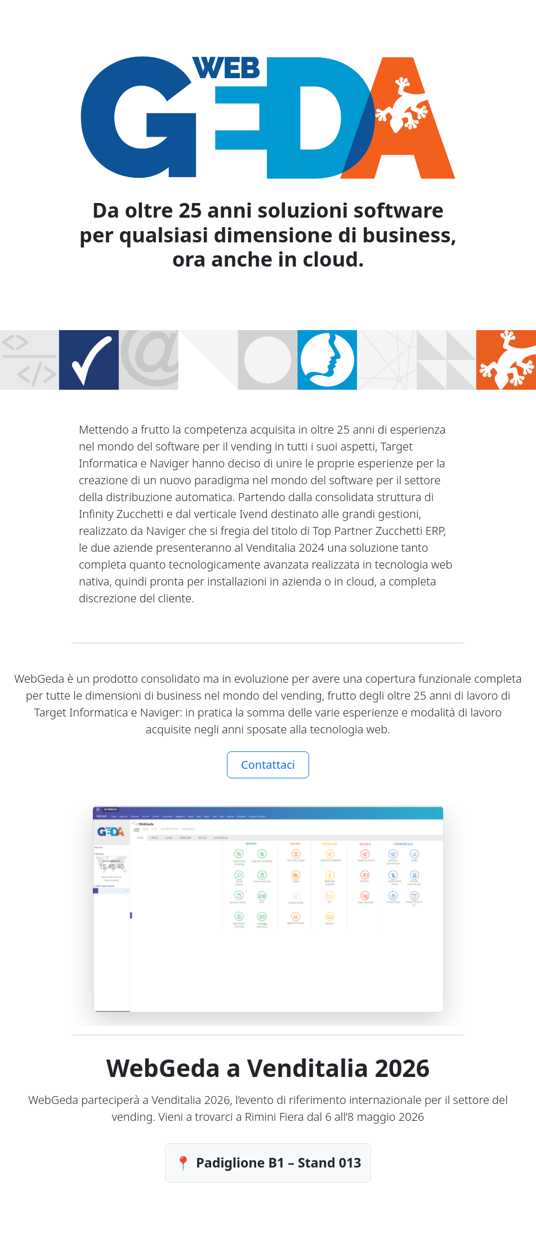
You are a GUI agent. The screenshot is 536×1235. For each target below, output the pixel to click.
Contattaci (268, 764)
